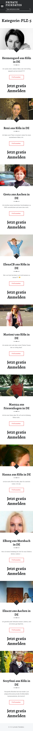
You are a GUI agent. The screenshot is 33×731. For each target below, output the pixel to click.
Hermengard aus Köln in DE (16, 60)
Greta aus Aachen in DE (16, 196)
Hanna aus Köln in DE (16, 474)
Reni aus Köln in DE (16, 128)
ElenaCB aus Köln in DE (16, 266)
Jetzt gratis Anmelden (16, 88)
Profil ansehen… (18, 77)
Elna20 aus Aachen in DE (16, 613)
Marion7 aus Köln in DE (16, 336)
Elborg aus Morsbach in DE (16, 543)
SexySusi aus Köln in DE (16, 683)
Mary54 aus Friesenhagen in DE (16, 406)
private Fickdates (18, 727)
